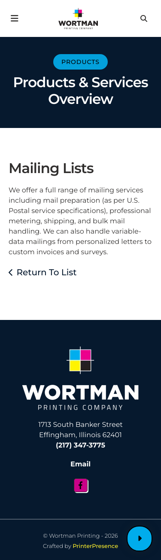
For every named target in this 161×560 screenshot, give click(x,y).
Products (80, 62)
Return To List (46, 273)
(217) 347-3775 (80, 445)
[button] (15, 18)
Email (80, 464)
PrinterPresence (95, 546)
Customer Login (139, 538)
